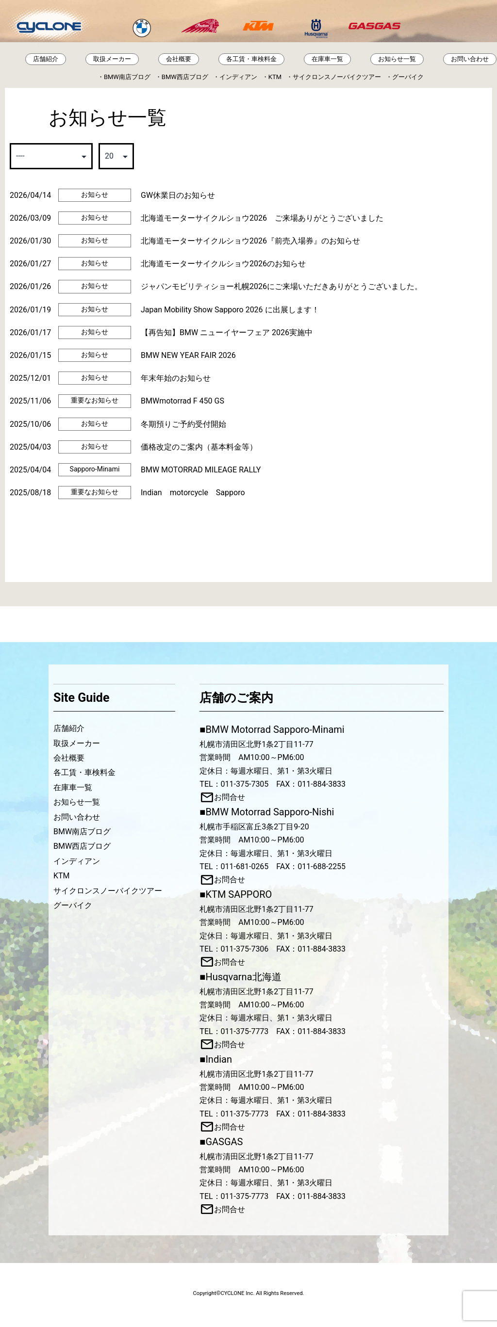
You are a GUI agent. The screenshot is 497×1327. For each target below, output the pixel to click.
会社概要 (178, 59)
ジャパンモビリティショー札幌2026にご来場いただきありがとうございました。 (281, 286)
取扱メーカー (112, 59)
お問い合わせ (470, 59)
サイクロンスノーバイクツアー (337, 77)
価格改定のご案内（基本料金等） (199, 447)
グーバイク (408, 77)
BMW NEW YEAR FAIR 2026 (188, 355)
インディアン (238, 77)
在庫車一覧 (327, 59)
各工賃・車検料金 (251, 59)
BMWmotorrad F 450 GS (182, 400)
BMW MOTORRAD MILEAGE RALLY (201, 469)
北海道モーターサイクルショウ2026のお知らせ (223, 263)
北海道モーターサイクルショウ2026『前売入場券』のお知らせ (250, 240)
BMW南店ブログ (127, 77)
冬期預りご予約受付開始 (183, 424)
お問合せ (229, 797)
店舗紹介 (45, 59)
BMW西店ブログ (185, 77)
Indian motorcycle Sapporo (193, 492)
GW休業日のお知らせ (178, 195)
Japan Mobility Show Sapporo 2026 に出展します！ (230, 309)
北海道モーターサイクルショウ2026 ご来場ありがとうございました (262, 218)
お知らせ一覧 (397, 59)
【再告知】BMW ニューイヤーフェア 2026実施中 (227, 332)
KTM (275, 77)
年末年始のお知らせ (176, 378)
